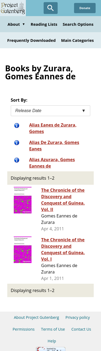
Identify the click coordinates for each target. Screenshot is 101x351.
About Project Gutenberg (36, 317)
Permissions (24, 329)
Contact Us (81, 329)
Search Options (78, 24)
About (16, 24)
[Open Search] (51, 8)
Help (52, 340)
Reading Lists (44, 24)
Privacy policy (77, 317)
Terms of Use (53, 329)
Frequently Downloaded (31, 40)
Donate (84, 8)
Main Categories (77, 40)
